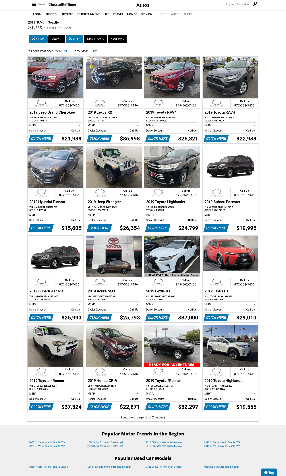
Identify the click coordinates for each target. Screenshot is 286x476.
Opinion (146, 14)
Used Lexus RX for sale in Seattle (163, 466)
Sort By (117, 39)
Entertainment (88, 14)
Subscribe (243, 4)
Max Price (95, 39)
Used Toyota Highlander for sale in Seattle (109, 466)
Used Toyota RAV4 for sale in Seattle (48, 466)
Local (37, 14)
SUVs (38, 39)
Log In (230, 4)
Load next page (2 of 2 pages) (143, 417)
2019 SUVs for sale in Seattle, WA (164, 446)
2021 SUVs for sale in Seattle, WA (47, 446)
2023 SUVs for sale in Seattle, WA (164, 442)
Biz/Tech (52, 14)
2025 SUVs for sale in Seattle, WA (47, 442)
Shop (188, 14)
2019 (74, 39)
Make (56, 39)
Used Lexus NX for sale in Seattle (221, 466)
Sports (67, 14)
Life (106, 14)
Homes (132, 14)
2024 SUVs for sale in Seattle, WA (105, 442)
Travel (118, 14)
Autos (143, 5)
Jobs (163, 14)
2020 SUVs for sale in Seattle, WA (105, 446)
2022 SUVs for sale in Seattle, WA (222, 442)
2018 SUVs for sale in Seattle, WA (222, 446)
